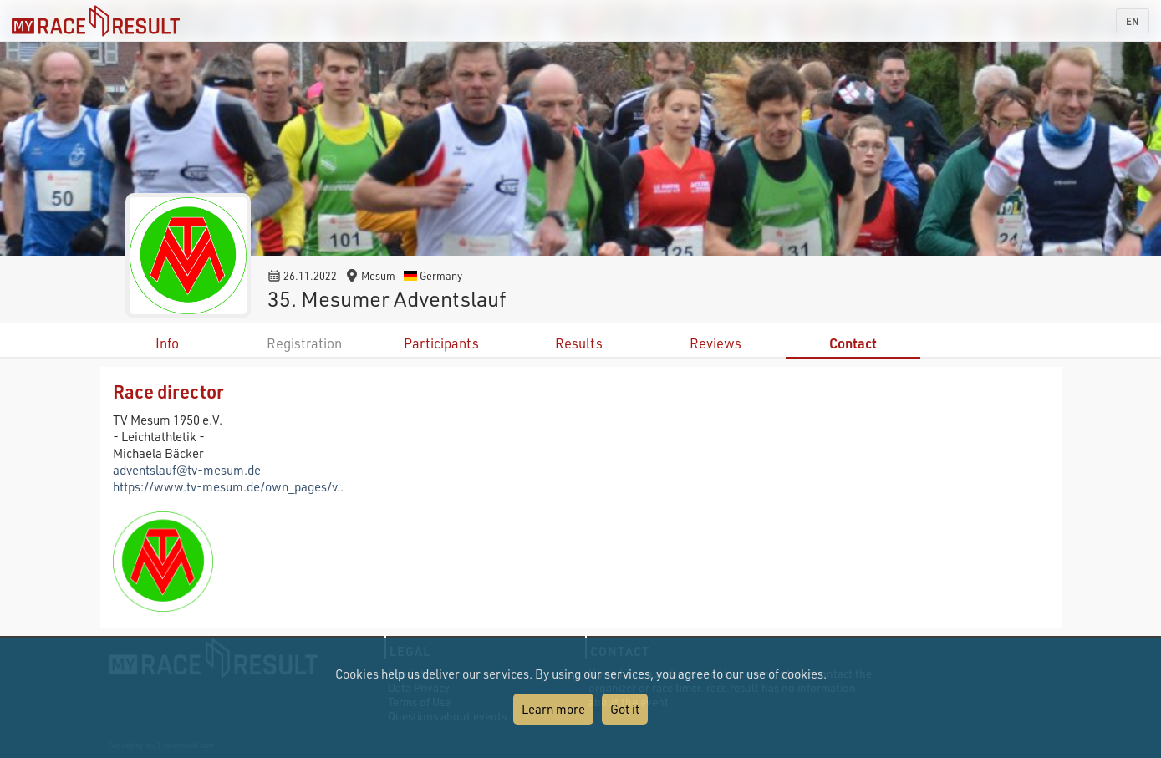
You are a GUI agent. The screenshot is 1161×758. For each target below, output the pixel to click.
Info (167, 343)
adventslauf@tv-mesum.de (187, 469)
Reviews (715, 343)
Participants (441, 343)
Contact (853, 343)
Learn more (553, 708)
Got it (624, 708)
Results (579, 343)
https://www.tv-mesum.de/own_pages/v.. (228, 486)
